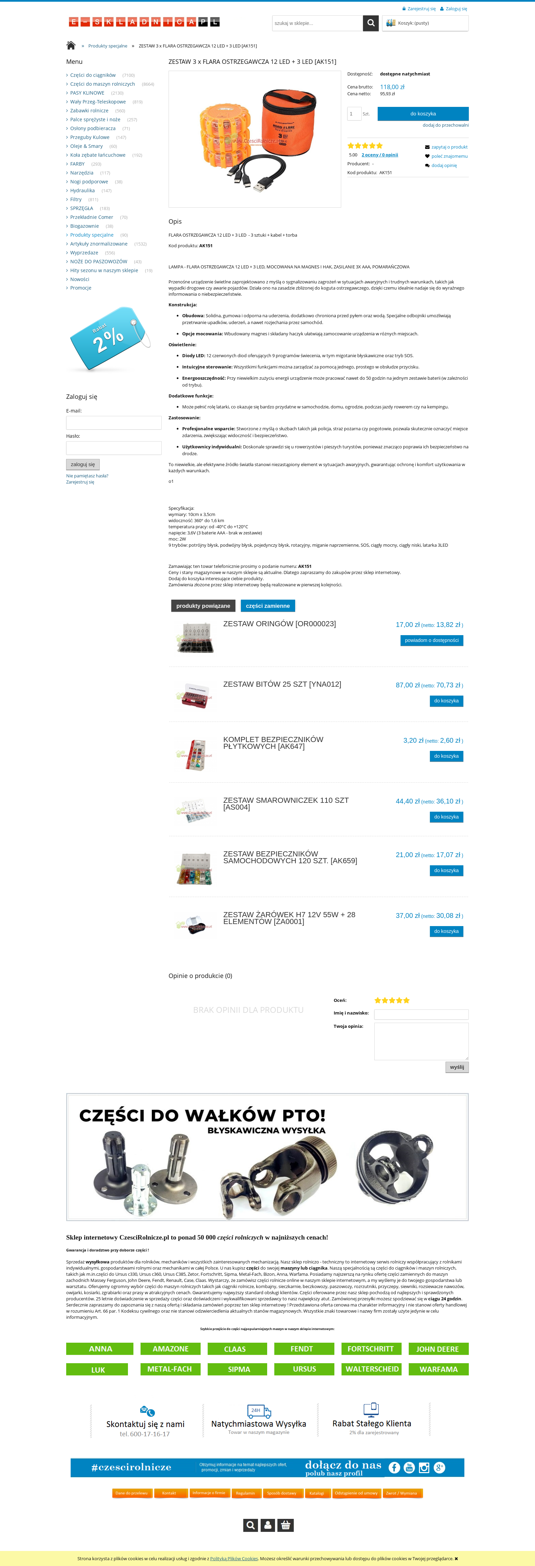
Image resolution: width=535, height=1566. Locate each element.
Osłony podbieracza (93, 128)
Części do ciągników (93, 75)
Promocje (80, 287)
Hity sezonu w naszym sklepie (104, 270)
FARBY (77, 163)
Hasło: (73, 436)
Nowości (79, 279)
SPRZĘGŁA (81, 208)
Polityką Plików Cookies (234, 1558)
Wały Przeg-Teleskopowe (98, 101)
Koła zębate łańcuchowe (98, 155)
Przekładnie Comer (91, 217)
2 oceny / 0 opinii (380, 155)
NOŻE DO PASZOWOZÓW (98, 261)
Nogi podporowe (89, 181)
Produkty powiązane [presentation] (203, 622)
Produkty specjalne (92, 235)
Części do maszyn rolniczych (102, 84)
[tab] (203, 622)
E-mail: (74, 410)
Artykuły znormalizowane (99, 243)
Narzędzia (81, 172)
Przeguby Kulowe (90, 137)
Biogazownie (84, 226)
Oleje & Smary (86, 146)
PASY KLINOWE (87, 92)
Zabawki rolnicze (89, 110)
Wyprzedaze (84, 252)
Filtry (76, 199)
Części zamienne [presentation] (268, 622)
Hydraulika (82, 190)
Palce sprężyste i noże (95, 119)
